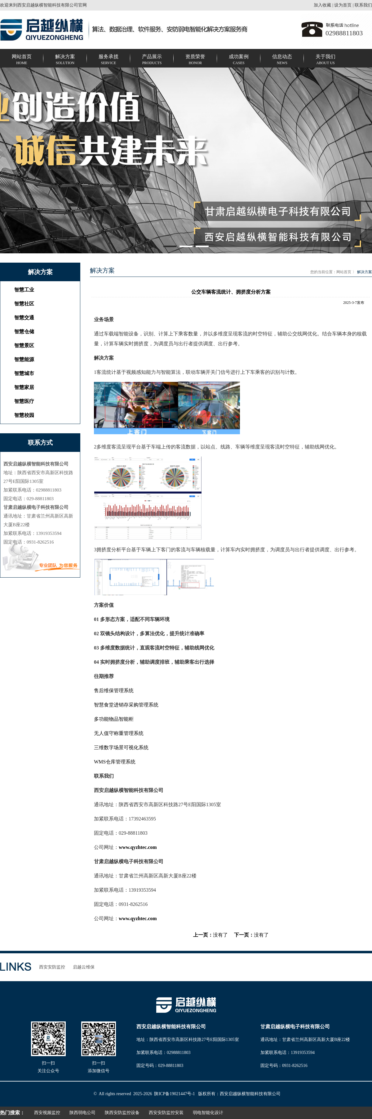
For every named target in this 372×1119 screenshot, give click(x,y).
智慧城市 (24, 373)
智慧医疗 (24, 401)
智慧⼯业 (24, 289)
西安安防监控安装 (166, 1112)
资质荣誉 (195, 60)
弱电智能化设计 (208, 1112)
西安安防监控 (52, 967)
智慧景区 (24, 345)
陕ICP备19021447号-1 (174, 1093)
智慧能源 (24, 359)
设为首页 (343, 5)
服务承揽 (108, 60)
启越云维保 (84, 967)
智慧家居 (24, 387)
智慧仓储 (24, 331)
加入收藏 (322, 5)
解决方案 (65, 60)
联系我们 (363, 5)
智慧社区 (24, 303)
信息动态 (282, 60)
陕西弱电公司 (82, 1112)
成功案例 (238, 60)
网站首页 (21, 60)
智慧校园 (24, 415)
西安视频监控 (47, 1112)
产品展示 (152, 60)
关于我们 (325, 60)
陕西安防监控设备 (122, 1112)
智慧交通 (24, 317)
